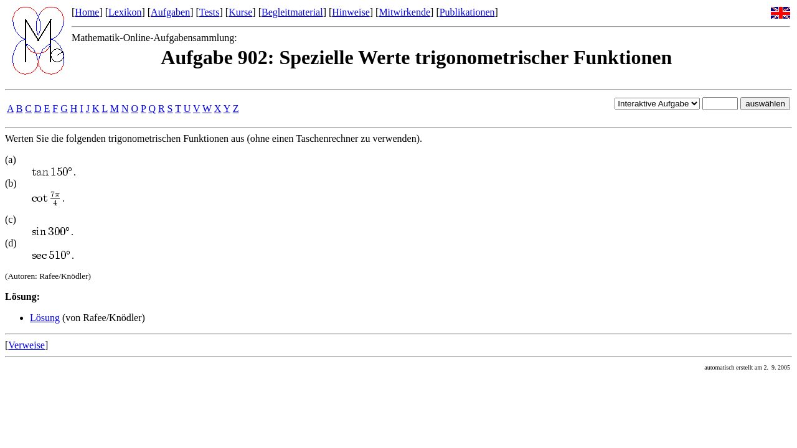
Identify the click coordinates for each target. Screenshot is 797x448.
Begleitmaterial (292, 12)
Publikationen (467, 12)
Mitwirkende (404, 12)
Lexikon (124, 12)
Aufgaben (170, 12)
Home (87, 12)
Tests (209, 12)
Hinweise (350, 12)
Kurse (240, 12)
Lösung (45, 317)
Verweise (26, 345)
